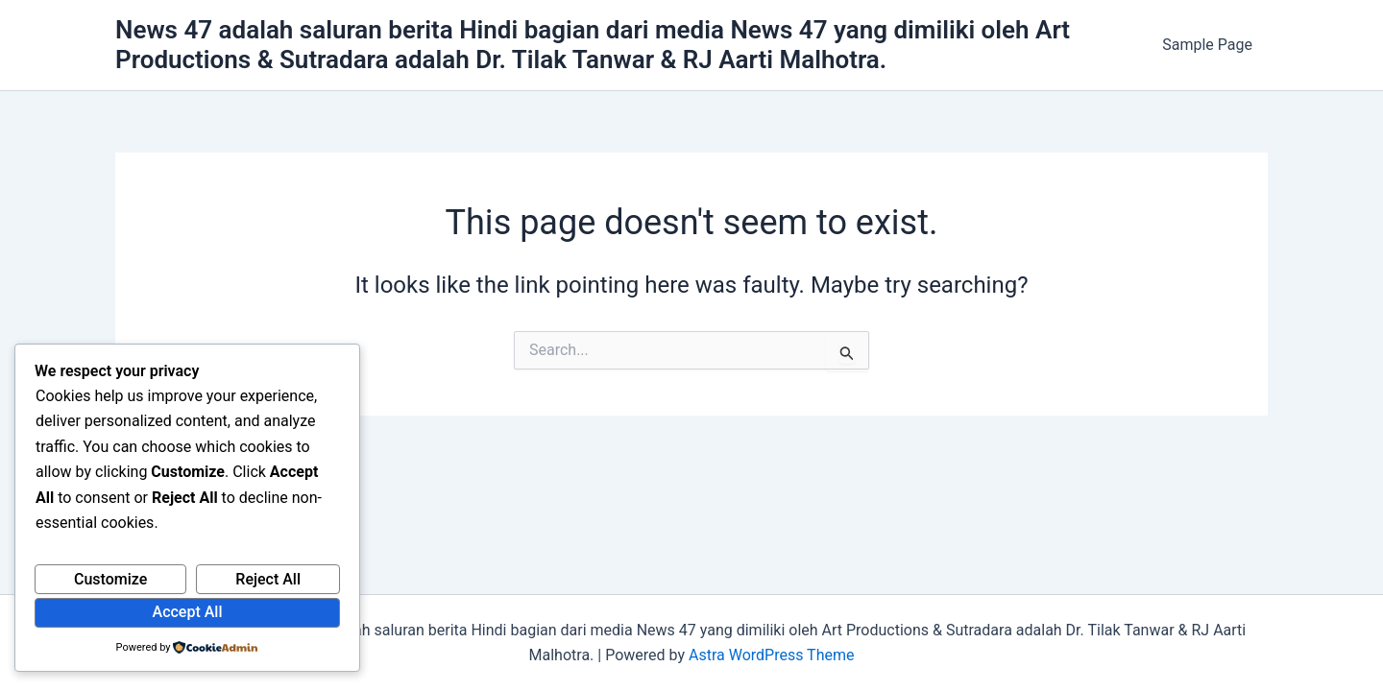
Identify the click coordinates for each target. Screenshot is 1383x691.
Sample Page (1207, 45)
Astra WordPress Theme (771, 655)
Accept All (188, 612)
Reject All (268, 579)
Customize (110, 579)
